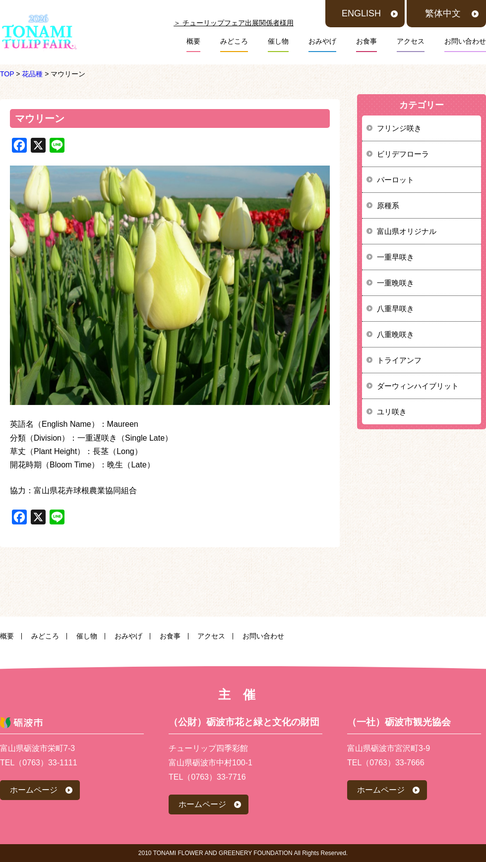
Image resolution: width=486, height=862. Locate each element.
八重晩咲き (395, 334)
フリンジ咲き (399, 128)
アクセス (411, 41)
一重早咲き (395, 257)
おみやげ (322, 41)
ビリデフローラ (403, 154)
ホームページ (34, 790)
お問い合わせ (465, 41)
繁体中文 (443, 13)
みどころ (234, 41)
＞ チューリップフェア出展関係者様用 (234, 23)
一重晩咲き (395, 283)
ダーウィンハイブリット (418, 386)
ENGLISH (361, 13)
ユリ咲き (392, 411)
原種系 (388, 205)
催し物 (278, 41)
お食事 (366, 41)
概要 (193, 41)
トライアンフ (399, 360)
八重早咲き (395, 308)
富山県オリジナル (406, 231)
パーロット (395, 179)
